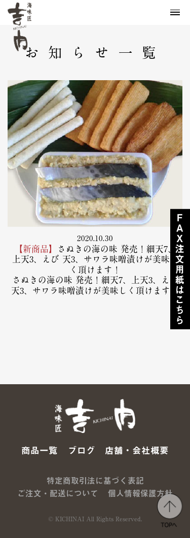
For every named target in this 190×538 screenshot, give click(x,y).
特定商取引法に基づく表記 (95, 481)
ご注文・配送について (57, 493)
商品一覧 (39, 450)
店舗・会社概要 (137, 450)
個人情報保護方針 (140, 493)
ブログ (81, 450)
